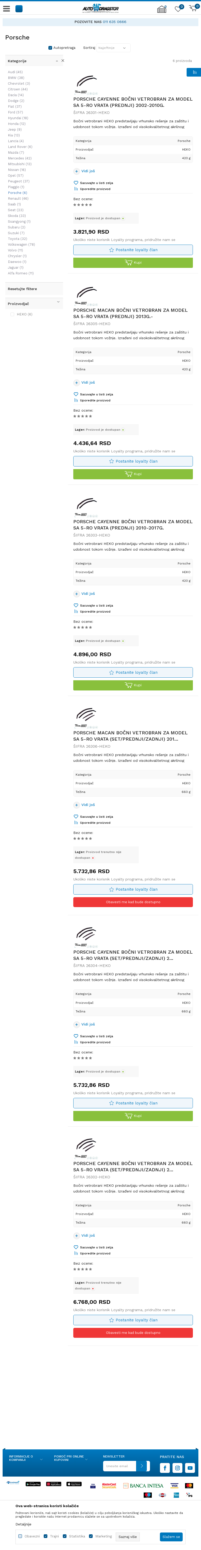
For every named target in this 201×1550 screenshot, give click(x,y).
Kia (14, 135)
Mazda (16, 152)
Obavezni (32, 1536)
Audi (15, 72)
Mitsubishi (20, 164)
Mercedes (20, 158)
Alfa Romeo (21, 273)
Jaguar (16, 267)
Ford (15, 112)
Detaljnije (23, 1524)
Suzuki (16, 233)
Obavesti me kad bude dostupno (133, 903)
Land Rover (20, 147)
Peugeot (19, 181)
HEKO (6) (24, 314)
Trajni (54, 1536)
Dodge (16, 101)
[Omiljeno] (177, 10)
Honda (17, 124)
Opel (16, 175)
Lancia (16, 141)
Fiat (15, 106)
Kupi (133, 263)
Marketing (103, 1536)
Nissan (17, 170)
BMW (16, 78)
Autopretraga (64, 48)
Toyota (17, 239)
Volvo (15, 250)
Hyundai (18, 118)
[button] (19, 8)
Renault (18, 198)
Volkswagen (21, 244)
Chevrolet (19, 83)
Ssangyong (19, 221)
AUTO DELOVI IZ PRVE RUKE (77, 22)
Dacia (16, 95)
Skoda (17, 216)
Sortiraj (89, 48)
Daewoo (17, 262)
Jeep (15, 129)
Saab (14, 204)
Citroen (18, 89)
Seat (16, 210)
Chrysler (17, 256)
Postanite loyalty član (137, 249)
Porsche (17, 193)
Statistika (77, 1536)
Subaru (16, 227)
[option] (100, 21)
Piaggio (16, 187)
